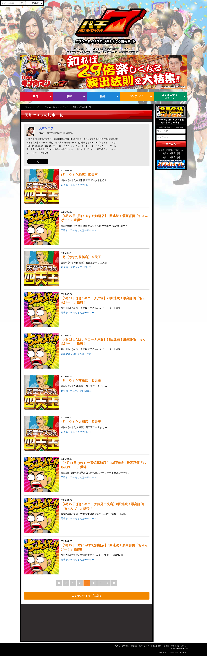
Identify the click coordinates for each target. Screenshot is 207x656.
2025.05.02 (105, 381)
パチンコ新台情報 (171, 157)
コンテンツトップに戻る (87, 595)
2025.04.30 (105, 466)
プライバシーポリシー (179, 646)
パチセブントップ (31, 107)
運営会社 (125, 646)
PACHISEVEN (182, 648)
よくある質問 (156, 646)
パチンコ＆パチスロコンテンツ (55, 107)
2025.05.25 (105, 258)
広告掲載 (134, 646)
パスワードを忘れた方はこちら (171, 150)
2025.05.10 (105, 342)
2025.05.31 (105, 175)
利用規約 (166, 646)
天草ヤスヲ (46, 128)
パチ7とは (116, 646)
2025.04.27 (105, 507)
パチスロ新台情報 (171, 153)
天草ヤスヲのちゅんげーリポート (78, 230)
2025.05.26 (105, 219)
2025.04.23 (105, 548)
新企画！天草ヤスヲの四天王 (76, 185)
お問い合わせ (144, 646)
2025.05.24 (105, 301)
